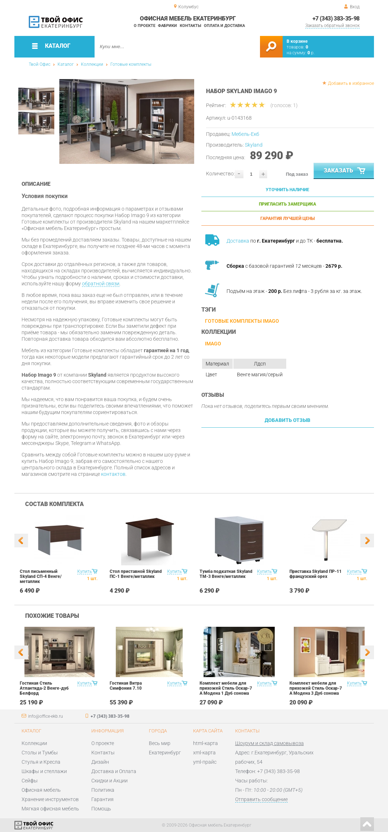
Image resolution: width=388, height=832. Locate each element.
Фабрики (167, 25)
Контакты (190, 25)
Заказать (345, 171)
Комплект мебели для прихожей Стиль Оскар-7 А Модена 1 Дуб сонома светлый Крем (226, 691)
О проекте (144, 25)
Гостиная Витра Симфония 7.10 (126, 686)
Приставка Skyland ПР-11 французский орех (315, 574)
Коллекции (92, 64)
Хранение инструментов (50, 799)
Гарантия (102, 799)
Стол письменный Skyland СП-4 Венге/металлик (40, 576)
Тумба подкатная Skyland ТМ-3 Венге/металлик (226, 574)
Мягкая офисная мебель (50, 809)
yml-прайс (204, 762)
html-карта (205, 743)
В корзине (297, 41)
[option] (126, 121)
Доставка (238, 241)
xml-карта (204, 752)
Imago (213, 343)
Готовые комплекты (130, 64)
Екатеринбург (165, 752)
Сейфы (30, 780)
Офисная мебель (41, 790)
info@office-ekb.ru (45, 716)
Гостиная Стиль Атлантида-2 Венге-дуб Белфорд (44, 688)
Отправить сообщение (261, 799)
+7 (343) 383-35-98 (335, 18)
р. (311, 52)
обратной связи (100, 283)
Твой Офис (39, 64)
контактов (113, 474)
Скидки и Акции (109, 780)
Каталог (66, 64)
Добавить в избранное (351, 83)
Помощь (101, 809)
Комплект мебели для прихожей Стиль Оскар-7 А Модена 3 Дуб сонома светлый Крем (315, 691)
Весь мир (159, 743)
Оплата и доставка (224, 25)
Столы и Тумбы (40, 752)
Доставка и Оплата (113, 771)
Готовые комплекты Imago (242, 321)
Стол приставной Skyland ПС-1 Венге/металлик (136, 574)
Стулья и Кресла (41, 762)
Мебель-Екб (245, 134)
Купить (84, 571)
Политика (102, 790)
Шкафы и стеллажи (44, 771)
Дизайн (100, 762)
